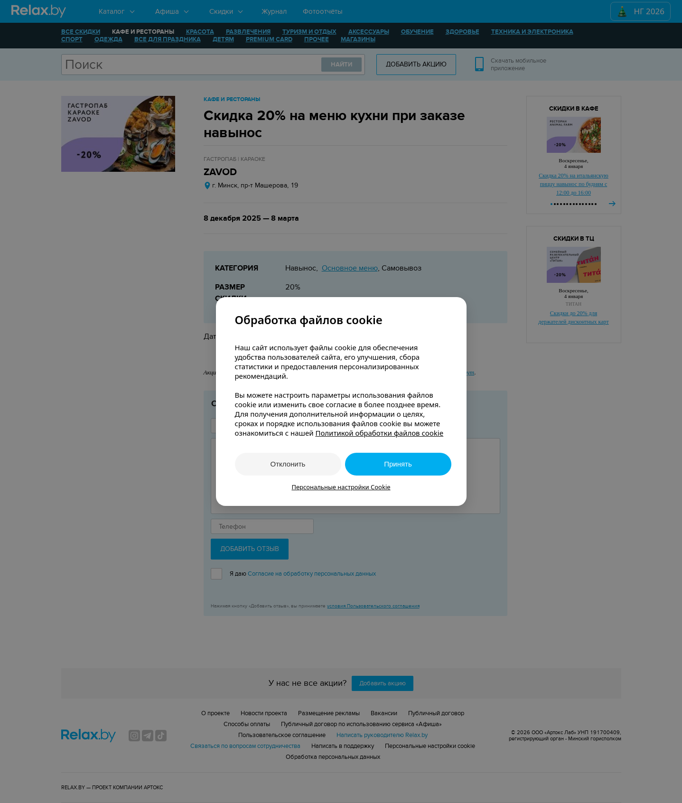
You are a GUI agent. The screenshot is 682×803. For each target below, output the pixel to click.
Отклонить (288, 464)
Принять (398, 464)
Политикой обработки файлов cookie (379, 433)
